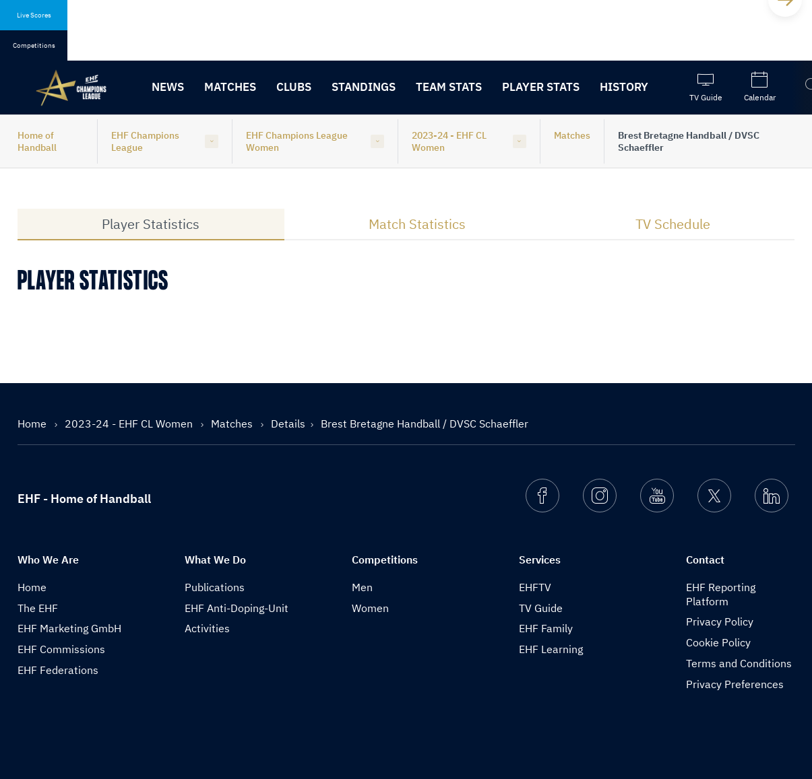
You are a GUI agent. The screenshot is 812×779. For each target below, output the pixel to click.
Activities (207, 628)
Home (33, 423)
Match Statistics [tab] (417, 224)
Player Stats (541, 86)
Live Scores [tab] (34, 15)
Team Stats (449, 86)
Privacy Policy (719, 621)
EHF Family (546, 628)
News (168, 86)
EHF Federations (58, 670)
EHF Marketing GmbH (69, 628)
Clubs (293, 86)
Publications (215, 587)
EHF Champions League (145, 141)
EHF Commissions (61, 649)
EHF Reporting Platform (720, 594)
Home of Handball (37, 141)
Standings (364, 86)
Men (362, 587)
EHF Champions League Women (297, 141)
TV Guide (541, 608)
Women (370, 608)
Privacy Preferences (735, 684)
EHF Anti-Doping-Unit (236, 608)
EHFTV (535, 587)
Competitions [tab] (34, 45)
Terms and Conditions (739, 663)
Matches (230, 86)
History (624, 86)
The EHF (38, 608)
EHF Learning (551, 649)
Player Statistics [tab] (150, 224)
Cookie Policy (718, 642)
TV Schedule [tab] (672, 224)
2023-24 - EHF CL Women (449, 141)
